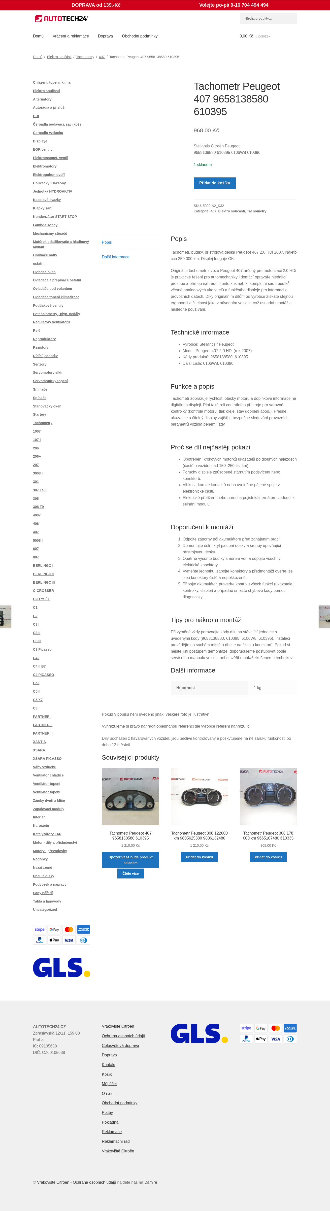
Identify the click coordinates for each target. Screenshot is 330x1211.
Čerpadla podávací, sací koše (57, 124)
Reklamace (112, 1132)
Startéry (39, 414)
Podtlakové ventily (48, 305)
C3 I (36, 624)
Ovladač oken (44, 272)
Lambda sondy (45, 225)
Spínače (39, 398)
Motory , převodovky (50, 851)
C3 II (36, 633)
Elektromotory (45, 166)
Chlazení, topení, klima (51, 82)
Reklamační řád (116, 1141)
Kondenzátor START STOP (55, 217)
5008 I (38, 540)
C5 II (36, 691)
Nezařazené (42, 868)
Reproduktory (44, 339)
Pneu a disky (43, 876)
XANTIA (39, 742)
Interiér (39, 817)
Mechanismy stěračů (50, 233)
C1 (35, 607)
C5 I (36, 683)
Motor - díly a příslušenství (55, 842)
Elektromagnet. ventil (50, 158)
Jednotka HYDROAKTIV (52, 191)
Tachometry (85, 57)
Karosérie (41, 826)
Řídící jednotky (45, 356)
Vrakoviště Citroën (118, 1026)
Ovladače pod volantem (52, 289)
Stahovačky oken (47, 406)
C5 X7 (38, 700)
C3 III (37, 641)
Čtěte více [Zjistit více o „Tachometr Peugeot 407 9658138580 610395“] (130, 873)
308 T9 (38, 507)
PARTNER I (42, 717)
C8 (35, 708)
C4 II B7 (39, 666)
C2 (35, 616)
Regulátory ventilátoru (51, 322)
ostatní (38, 264)
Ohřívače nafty (45, 255)
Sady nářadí (43, 893)
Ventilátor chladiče (48, 775)
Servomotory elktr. (48, 372)
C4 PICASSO (43, 675)
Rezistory (41, 347)
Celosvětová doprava (120, 1045)
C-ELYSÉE (41, 599)
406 (36, 524)
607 (36, 549)
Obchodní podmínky (140, 36)
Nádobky (40, 859)
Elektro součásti (59, 57)
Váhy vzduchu (44, 767)
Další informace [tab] (116, 257)
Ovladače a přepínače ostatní (57, 280)
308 (36, 499)
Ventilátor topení (46, 784)
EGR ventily (43, 149)
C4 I (36, 658)
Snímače (40, 389)
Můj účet (109, 1084)
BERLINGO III (44, 582)
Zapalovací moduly (48, 809)
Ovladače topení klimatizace (56, 297)
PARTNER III (43, 733)
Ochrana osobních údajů (123, 1036)
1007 (37, 431)
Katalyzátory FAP (47, 834)
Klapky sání (42, 208)
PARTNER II (42, 725)
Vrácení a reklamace (71, 36)
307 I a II (39, 490)
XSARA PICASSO (47, 759)
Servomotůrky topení (50, 381)
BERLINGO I (43, 566)
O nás (107, 1093)
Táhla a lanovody (47, 901)
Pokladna (110, 1122)
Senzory (39, 364)
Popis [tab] (107, 242)
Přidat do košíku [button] (199, 857)
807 (36, 557)
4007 (37, 515)
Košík (107, 1074)
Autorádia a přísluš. (49, 107)
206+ (37, 456)
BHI (36, 116)
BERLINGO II (43, 574)
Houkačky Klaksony (49, 183)
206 (36, 448)
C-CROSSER (43, 591)
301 (36, 482)
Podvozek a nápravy (49, 884)
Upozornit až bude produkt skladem (131, 860)
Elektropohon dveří (49, 175)
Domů (38, 36)
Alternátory (42, 99)
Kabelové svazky (47, 200)
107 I (37, 440)
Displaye (40, 141)
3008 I (38, 473)
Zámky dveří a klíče (49, 801)
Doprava (105, 36)
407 (102, 57)
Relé (36, 331)
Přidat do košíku (214, 183)
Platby (107, 1112)
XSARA (39, 750)
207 (36, 465)
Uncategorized (45, 909)
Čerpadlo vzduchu (48, 133)
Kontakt (108, 1065)
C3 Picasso (42, 649)
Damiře (150, 1182)
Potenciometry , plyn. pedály (56, 314)
